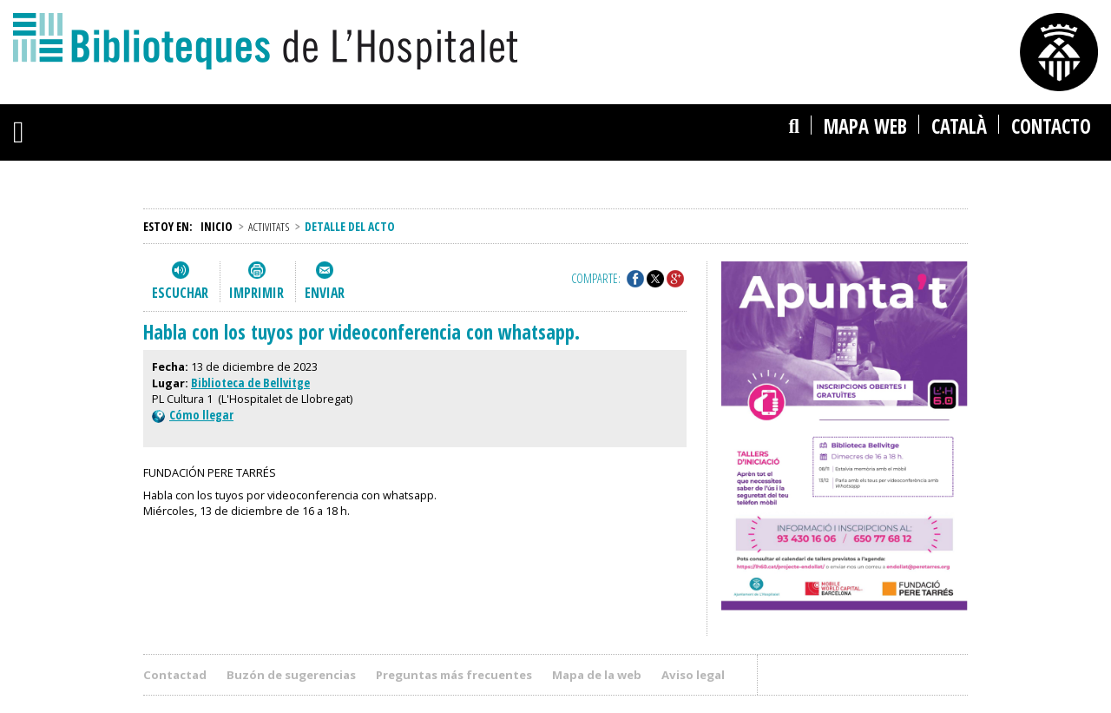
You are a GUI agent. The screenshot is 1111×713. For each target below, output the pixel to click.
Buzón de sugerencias (291, 675)
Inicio (217, 226)
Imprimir (256, 292)
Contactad (175, 675)
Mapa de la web (596, 675)
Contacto (1051, 126)
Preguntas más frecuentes (454, 675)
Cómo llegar (192, 414)
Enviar (325, 292)
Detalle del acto (350, 226)
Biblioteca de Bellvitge (250, 382)
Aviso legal (693, 675)
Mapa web (865, 126)
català (959, 126)
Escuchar (180, 292)
